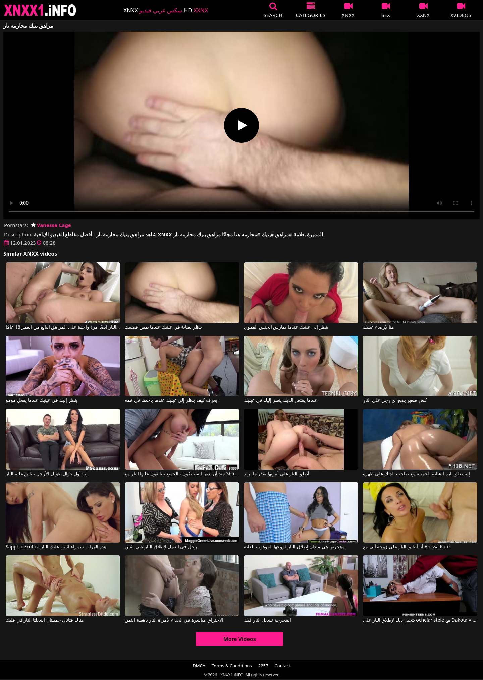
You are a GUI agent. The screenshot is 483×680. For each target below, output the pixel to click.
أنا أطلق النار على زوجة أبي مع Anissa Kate (406, 547)
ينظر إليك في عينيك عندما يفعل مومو (41, 400)
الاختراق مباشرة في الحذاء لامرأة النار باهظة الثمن (174, 620)
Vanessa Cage (51, 225)
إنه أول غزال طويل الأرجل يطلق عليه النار (46, 474)
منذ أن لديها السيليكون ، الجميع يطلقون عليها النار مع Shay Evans (182, 474)
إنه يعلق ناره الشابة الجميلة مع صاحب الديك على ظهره (416, 474)
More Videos (239, 639)
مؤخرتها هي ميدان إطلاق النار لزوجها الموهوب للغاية (294, 547)
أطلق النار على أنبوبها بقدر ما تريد (276, 474)
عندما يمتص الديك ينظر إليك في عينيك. (281, 400)
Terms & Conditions (232, 666)
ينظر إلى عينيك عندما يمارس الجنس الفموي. (287, 327)
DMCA (199, 666)
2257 (263, 666)
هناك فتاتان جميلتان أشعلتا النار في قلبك (45, 620)
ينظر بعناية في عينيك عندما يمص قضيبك (163, 327)
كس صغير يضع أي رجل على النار (395, 400)
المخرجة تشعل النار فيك (267, 620)
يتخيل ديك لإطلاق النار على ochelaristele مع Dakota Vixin (420, 620)
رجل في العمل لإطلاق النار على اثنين (161, 547)
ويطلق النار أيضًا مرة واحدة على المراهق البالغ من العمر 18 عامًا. (63, 327)
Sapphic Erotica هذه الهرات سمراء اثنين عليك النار (56, 547)
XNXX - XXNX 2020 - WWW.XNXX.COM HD (40, 10)
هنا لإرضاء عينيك (378, 327)
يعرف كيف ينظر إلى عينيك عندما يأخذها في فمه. (172, 400)
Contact (282, 666)
